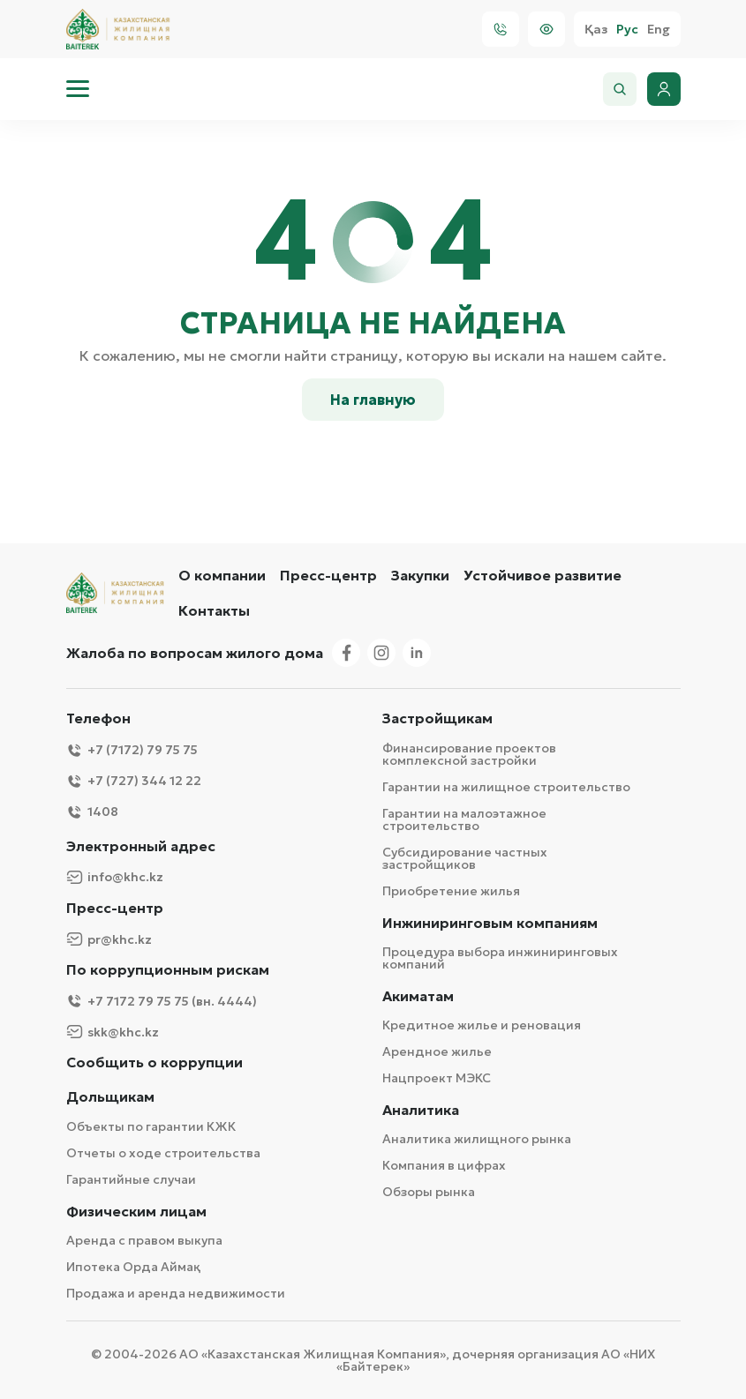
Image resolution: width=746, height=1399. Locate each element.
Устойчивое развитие (542, 575)
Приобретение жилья (451, 891)
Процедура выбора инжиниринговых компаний (500, 958)
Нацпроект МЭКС (436, 1078)
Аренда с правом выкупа (144, 1240)
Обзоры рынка (428, 1192)
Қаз (595, 29)
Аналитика (420, 1110)
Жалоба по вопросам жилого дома (194, 653)
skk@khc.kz (112, 1031)
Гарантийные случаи (131, 1179)
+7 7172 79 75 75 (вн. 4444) (161, 1000)
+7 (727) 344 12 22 (133, 781)
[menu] (77, 89)
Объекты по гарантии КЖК (151, 1126)
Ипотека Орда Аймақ (133, 1267)
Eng (658, 29)
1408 (92, 812)
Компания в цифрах (444, 1165)
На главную (373, 399)
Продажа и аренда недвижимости (175, 1293)
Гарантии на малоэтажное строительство (464, 819)
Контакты (214, 610)
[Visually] (546, 29)
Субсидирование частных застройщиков (464, 858)
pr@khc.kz (109, 939)
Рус (627, 29)
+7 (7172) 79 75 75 (132, 750)
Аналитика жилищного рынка (476, 1139)
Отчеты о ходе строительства (163, 1153)
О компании (222, 575)
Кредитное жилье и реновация (481, 1025)
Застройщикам (437, 718)
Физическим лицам (136, 1211)
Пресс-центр (328, 575)
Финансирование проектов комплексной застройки (469, 754)
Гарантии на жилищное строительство (506, 787)
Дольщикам (110, 1097)
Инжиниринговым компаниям (490, 923)
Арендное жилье (437, 1051)
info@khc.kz (114, 877)
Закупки (420, 575)
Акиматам (418, 996)
